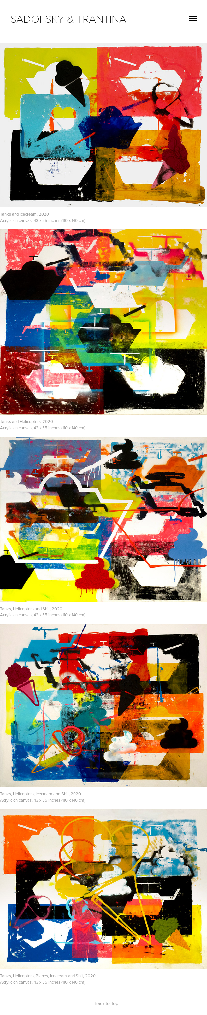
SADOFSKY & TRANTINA (68, 18)
